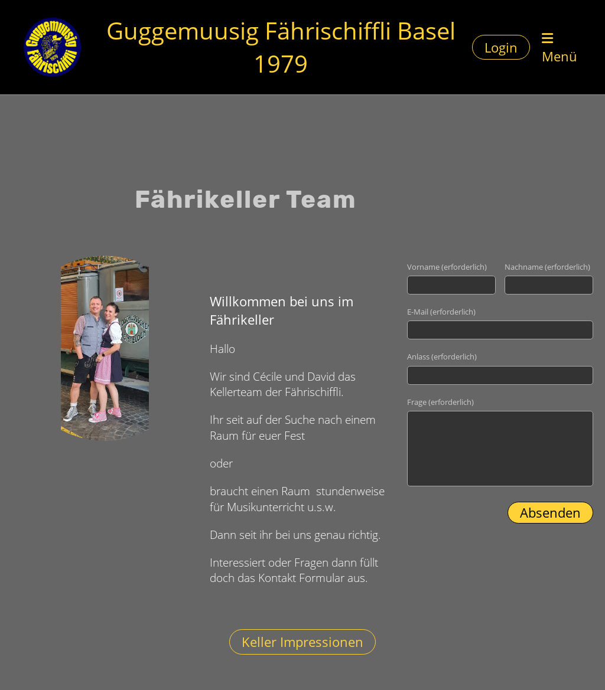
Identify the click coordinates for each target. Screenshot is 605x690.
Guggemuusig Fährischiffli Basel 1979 (281, 47)
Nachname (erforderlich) (547, 266)
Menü (559, 48)
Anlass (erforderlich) (442, 356)
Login (501, 47)
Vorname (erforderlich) (447, 266)
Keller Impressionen (303, 641)
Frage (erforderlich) (440, 402)
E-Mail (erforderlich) (441, 311)
